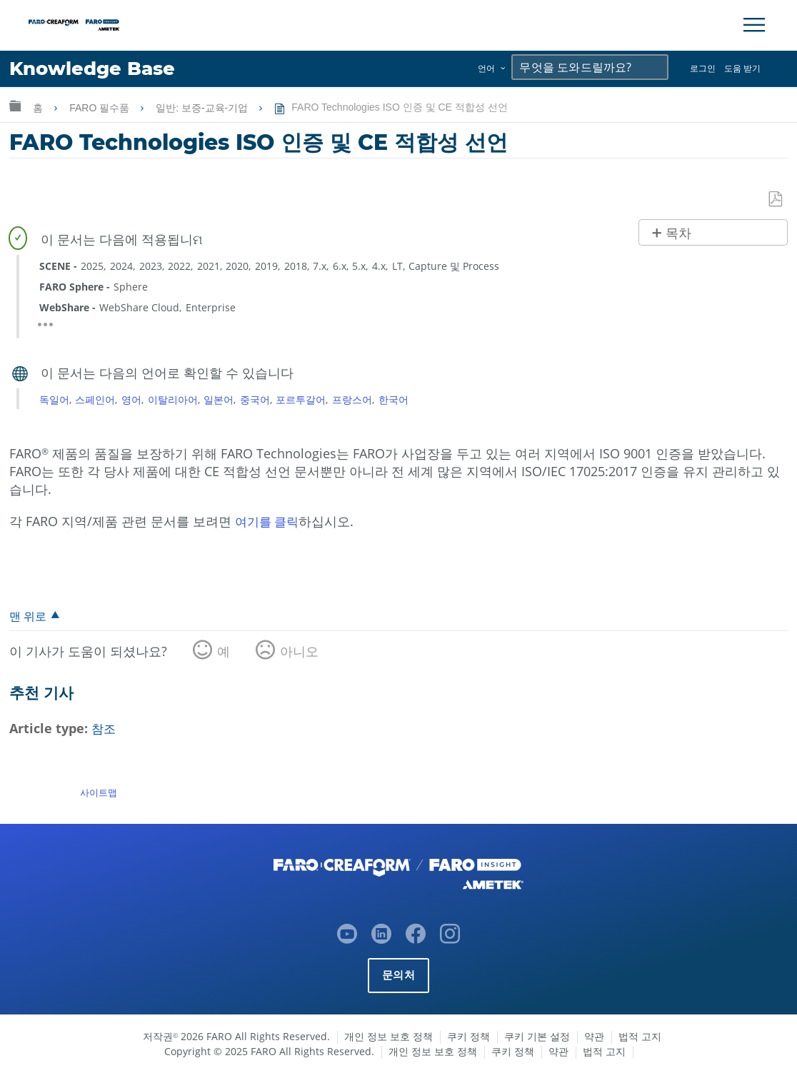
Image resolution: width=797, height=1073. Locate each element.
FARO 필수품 (100, 108)
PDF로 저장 (776, 199)
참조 (104, 729)
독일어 (54, 399)
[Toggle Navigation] (754, 25)
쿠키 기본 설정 (537, 1036)
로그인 (703, 68)
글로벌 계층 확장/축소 (15, 105)
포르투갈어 (301, 399)
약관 (594, 1036)
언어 (486, 68)
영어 (131, 399)
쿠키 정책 (468, 1036)
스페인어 (95, 399)
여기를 (256, 521)
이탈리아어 (173, 399)
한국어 (393, 399)
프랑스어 (352, 399)
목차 (678, 233)
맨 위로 (29, 616)
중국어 (255, 399)
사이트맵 (98, 792)
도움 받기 (742, 68)
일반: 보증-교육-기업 (203, 108)
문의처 (398, 975)
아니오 (299, 652)
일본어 (219, 399)
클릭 (290, 521)
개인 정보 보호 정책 (388, 1036)
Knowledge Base (96, 69)
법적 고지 (639, 1036)
